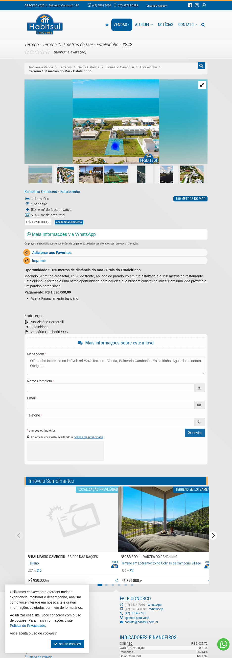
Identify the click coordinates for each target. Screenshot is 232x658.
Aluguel (144, 24)
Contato (187, 24)
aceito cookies (67, 644)
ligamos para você (137, 617)
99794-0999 (128, 5)
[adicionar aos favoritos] (109, 575)
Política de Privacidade (27, 626)
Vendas (122, 24)
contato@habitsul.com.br (141, 622)
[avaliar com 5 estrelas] (47, 51)
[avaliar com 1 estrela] (26, 51)
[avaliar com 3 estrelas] (37, 51)
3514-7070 (101, 5)
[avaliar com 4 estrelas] (42, 51)
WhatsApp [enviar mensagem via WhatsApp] (154, 604)
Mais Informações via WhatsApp (61, 234)
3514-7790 (135, 613)
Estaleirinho (69, 191)
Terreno (31, 45)
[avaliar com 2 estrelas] (32, 51)
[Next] (213, 535)
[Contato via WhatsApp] (223, 644)
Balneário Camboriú (40, 191)
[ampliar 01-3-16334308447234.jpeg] (91, 122)
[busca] (203, 25)
